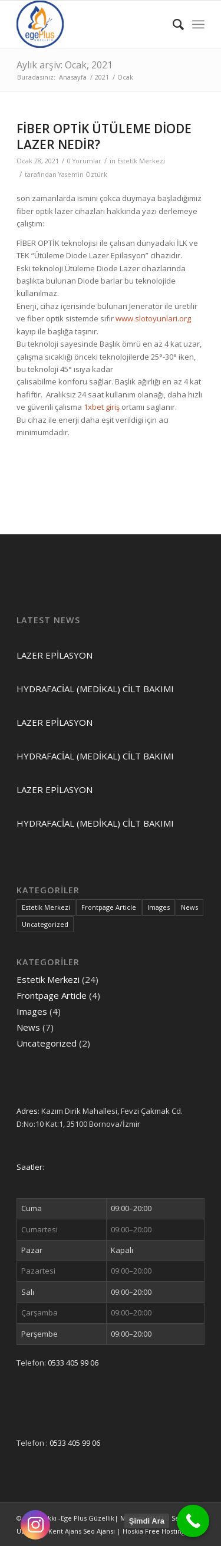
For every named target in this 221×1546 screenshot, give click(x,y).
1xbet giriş (102, 407)
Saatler (29, 1167)
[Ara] (172, 24)
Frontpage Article (52, 995)
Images (32, 1011)
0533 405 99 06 (73, 1362)
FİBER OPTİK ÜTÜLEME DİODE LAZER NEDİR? (104, 136)
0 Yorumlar (84, 161)
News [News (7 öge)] (189, 907)
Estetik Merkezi (141, 161)
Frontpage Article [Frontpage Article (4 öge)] (108, 907)
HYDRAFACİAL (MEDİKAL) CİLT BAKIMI (95, 689)
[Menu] (198, 24)
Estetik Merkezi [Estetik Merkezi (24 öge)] (46, 907)
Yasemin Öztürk (82, 174)
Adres (27, 1111)
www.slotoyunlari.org (153, 318)
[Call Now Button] (193, 1521)
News (28, 1027)
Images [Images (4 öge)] (158, 907)
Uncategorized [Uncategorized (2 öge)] (45, 924)
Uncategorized (47, 1043)
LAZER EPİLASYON (55, 655)
